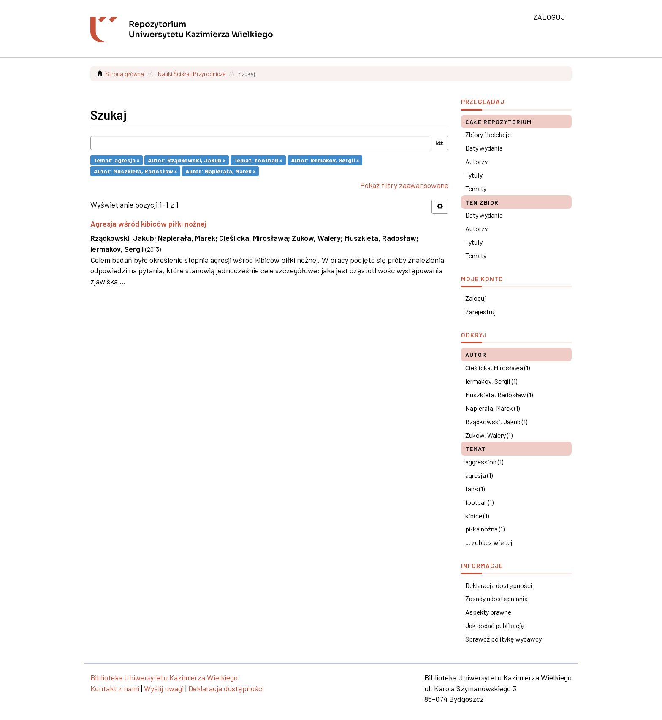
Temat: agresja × (116, 160)
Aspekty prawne (488, 612)
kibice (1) (477, 516)
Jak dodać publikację (495, 625)
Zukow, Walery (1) (489, 435)
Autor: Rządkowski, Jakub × (186, 160)
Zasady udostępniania (496, 598)
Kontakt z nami (114, 688)
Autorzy (476, 161)
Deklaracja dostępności (498, 585)
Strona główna (124, 73)
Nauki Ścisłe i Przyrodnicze (191, 73)
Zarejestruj (480, 311)
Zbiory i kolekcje (488, 134)
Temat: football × (258, 160)
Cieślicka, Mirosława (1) (497, 368)
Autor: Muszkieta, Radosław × (135, 171)
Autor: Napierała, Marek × (220, 171)
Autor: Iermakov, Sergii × (325, 160)
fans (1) (475, 489)
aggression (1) (484, 462)
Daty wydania (484, 148)
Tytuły (474, 175)
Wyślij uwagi (164, 688)
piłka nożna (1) (485, 529)
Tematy (475, 188)
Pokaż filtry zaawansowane (404, 185)
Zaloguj (475, 298)
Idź (439, 142)
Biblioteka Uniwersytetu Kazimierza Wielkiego (164, 677)
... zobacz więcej (489, 542)
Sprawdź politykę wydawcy (503, 639)
